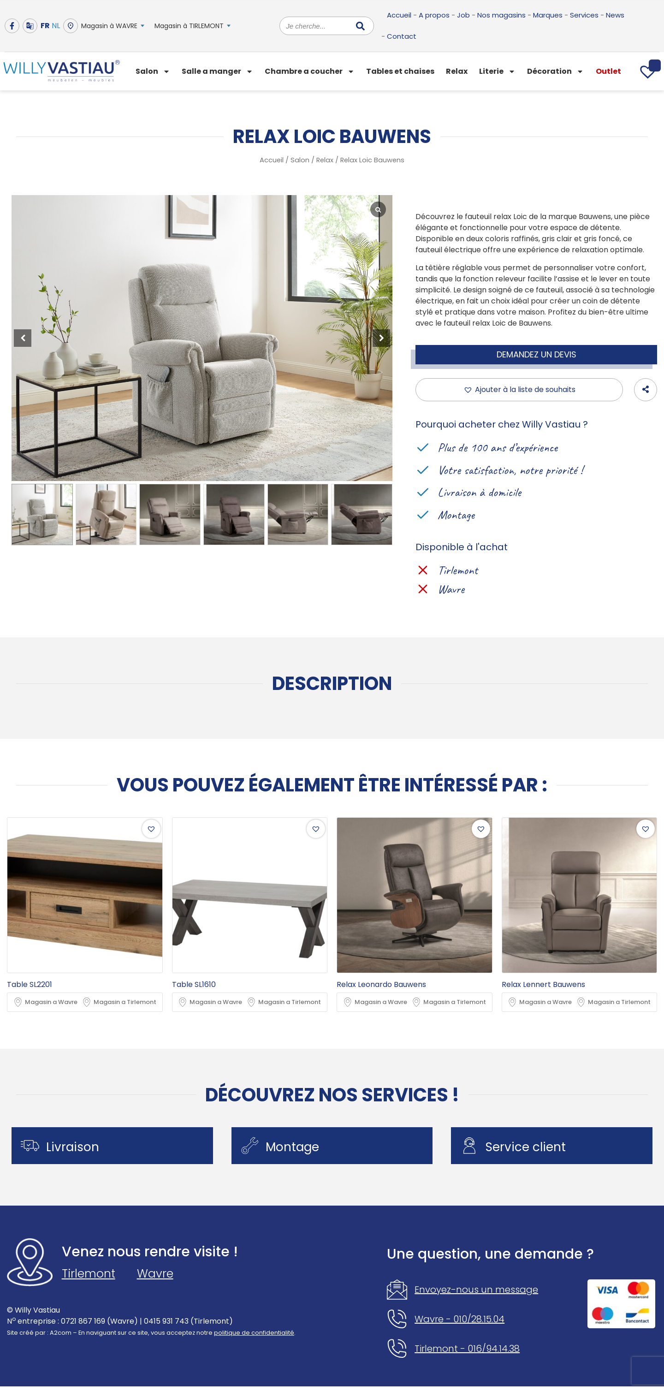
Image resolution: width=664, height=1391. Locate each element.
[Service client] (471, 1147)
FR (45, 25)
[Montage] (252, 1147)
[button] (381, 338)
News (615, 15)
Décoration (555, 71)
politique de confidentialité (254, 1338)
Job (463, 15)
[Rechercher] (361, 26)
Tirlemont (88, 1278)
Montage (297, 1149)
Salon (153, 71)
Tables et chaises (400, 71)
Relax (457, 71)
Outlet (608, 71)
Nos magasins (501, 15)
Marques (548, 15)
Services (584, 15)
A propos (434, 15)
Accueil (399, 15)
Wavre (155, 1278)
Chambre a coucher (310, 71)
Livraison (77, 1149)
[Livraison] (32, 1147)
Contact (401, 36)
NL (56, 25)
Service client (530, 1149)
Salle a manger (217, 71)
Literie (497, 71)
